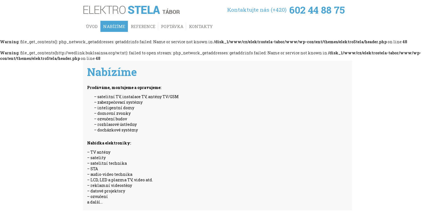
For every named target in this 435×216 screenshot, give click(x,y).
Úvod (92, 26)
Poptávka (172, 26)
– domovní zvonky (112, 113)
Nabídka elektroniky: (109, 143)
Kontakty (201, 26)
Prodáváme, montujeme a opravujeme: (124, 87)
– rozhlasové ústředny (115, 124)
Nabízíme (114, 26)
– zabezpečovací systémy (118, 102)
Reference (143, 26)
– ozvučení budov (110, 118)
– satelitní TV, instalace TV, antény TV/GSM (136, 96)
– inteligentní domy (114, 107)
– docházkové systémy (116, 130)
